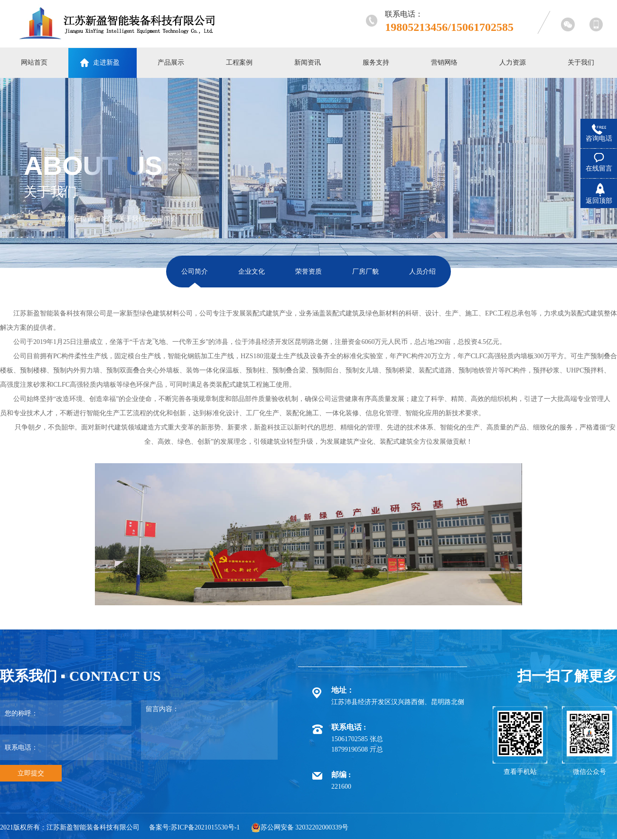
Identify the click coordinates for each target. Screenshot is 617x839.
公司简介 (164, 218)
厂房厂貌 (365, 271)
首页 (106, 218)
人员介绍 (422, 271)
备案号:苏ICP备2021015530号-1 (194, 827)
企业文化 (251, 271)
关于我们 (132, 218)
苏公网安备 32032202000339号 (300, 827)
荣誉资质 (308, 271)
